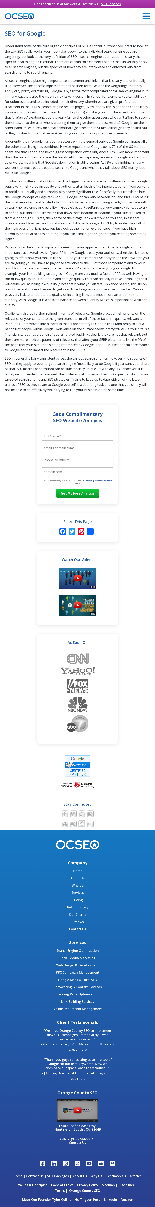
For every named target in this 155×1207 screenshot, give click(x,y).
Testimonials (116, 1176)
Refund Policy (77, 907)
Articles (136, 1176)
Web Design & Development (77, 965)
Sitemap (108, 1185)
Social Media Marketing (77, 958)
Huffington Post (87, 1199)
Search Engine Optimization (77, 950)
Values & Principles (32, 1185)
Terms (60, 1190)
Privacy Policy (88, 480)
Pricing (77, 900)
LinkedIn (110, 1199)
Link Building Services (77, 1001)
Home (77, 871)
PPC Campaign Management (77, 972)
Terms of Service (105, 480)
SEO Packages (58, 1176)
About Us (78, 878)
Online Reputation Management (78, 1009)
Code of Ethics (62, 1185)
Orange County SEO (84, 1190)
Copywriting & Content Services (77, 987)
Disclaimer (126, 1185)
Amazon (127, 1199)
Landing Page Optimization (77, 994)
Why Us (77, 885)
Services (77, 892)
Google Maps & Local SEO (77, 980)
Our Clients (77, 914)
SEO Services (111, 4)
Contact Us (77, 929)
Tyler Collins (61, 1199)
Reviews (77, 922)
